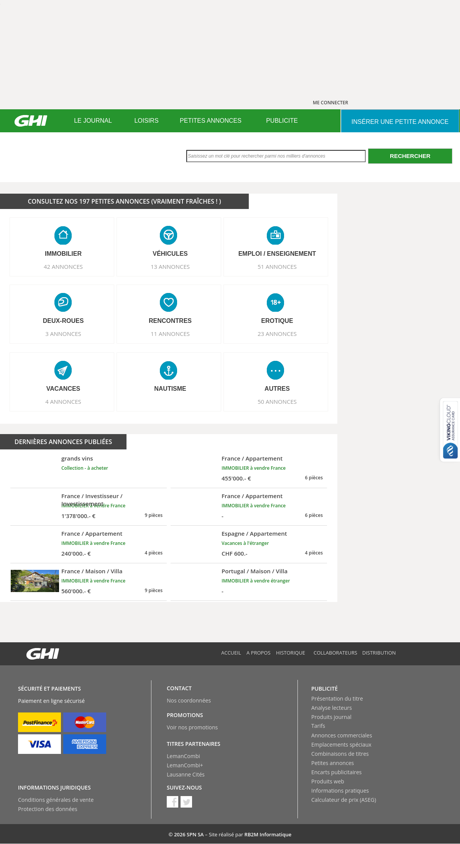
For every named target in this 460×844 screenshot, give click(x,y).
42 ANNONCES (63, 266)
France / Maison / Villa (91, 571)
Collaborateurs (335, 652)
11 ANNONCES (170, 333)
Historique (290, 652)
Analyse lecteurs (331, 707)
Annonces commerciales (341, 735)
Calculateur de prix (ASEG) (343, 799)
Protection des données (47, 809)
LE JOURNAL (93, 120)
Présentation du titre (337, 698)
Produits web (327, 781)
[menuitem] (93, 120)
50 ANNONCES (277, 401)
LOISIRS (146, 120)
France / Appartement (252, 458)
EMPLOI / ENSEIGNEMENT (277, 253)
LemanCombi (183, 756)
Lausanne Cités (186, 774)
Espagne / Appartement (254, 533)
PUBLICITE (282, 120)
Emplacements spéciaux (341, 744)
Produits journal (331, 717)
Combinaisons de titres (340, 753)
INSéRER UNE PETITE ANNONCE (400, 121)
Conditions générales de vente (56, 799)
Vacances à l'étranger (245, 543)
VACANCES (63, 388)
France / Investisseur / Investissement (92, 499)
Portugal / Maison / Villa (255, 571)
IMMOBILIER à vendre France (254, 468)
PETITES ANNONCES (211, 120)
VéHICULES (170, 253)
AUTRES (277, 388)
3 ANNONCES (63, 333)
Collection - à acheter (84, 468)
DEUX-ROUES (63, 321)
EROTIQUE (277, 321)
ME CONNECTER (330, 102)
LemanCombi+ (185, 765)
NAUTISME (170, 388)
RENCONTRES (170, 321)
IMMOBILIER (63, 253)
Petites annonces (332, 763)
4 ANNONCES (63, 401)
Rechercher (410, 156)
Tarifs (318, 725)
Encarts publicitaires (336, 772)
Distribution (379, 652)
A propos (258, 652)
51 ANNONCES (277, 266)
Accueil (231, 652)
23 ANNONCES (277, 333)
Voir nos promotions (192, 727)
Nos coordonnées (189, 700)
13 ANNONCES (170, 266)
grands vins (77, 458)
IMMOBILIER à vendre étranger (256, 580)
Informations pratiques (340, 790)
